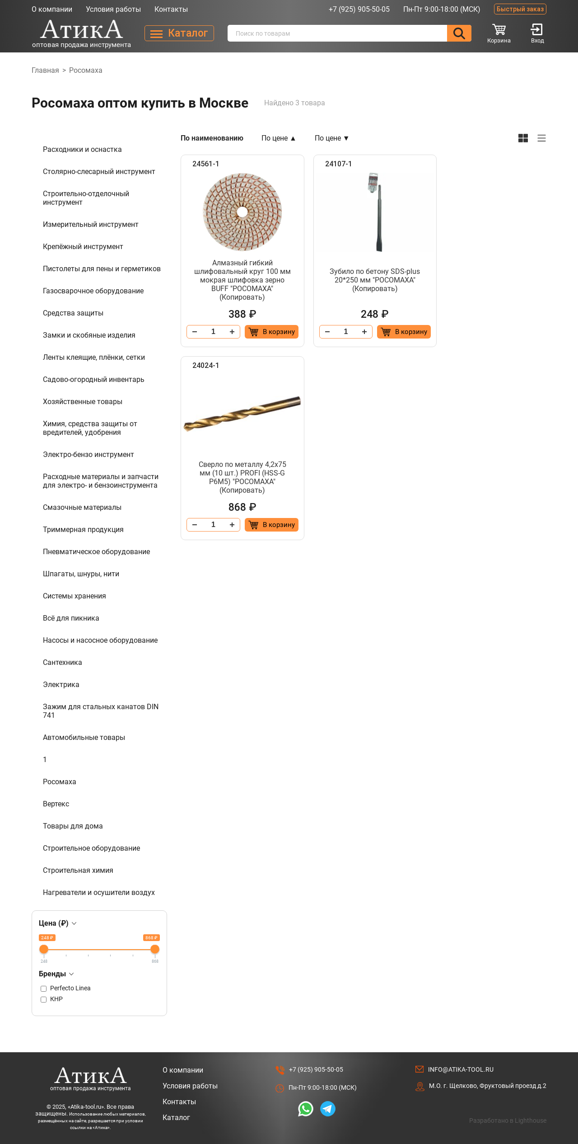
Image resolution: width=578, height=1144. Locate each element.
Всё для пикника (71, 618)
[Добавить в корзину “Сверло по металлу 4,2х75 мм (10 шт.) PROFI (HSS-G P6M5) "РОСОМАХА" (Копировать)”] (516, 332)
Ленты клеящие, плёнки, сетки (94, 357)
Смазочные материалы (82, 507)
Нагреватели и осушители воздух (99, 892)
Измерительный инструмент (91, 224)
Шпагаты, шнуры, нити (81, 574)
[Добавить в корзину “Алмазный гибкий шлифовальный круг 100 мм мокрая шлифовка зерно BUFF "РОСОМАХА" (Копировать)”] (265, 332)
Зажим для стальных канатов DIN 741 (100, 711)
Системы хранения (74, 596)
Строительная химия (78, 870)
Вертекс (56, 804)
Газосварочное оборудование (93, 291)
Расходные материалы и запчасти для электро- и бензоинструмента (100, 481)
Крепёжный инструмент (83, 246)
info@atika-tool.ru (461, 1069)
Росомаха (59, 781)
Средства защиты (73, 313)
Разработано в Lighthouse (507, 1120)
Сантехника (62, 662)
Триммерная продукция (83, 529)
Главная (45, 70)
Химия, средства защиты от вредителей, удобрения (90, 428)
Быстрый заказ (520, 9)
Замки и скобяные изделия (89, 335)
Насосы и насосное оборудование (100, 640)
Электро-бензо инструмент (88, 454)
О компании (52, 9)
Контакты (171, 9)
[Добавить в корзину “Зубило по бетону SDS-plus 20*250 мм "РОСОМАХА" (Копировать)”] (390, 332)
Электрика (61, 684)
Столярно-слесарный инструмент (99, 171)
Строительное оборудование (91, 848)
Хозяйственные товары (82, 401)
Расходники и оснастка (82, 149)
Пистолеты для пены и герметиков (102, 268)
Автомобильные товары (84, 737)
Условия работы (113, 9)
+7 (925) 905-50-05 (359, 9)
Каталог (176, 1117)
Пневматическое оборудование (96, 551)
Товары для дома (73, 826)
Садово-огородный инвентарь (93, 379)
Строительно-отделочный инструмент (86, 198)
